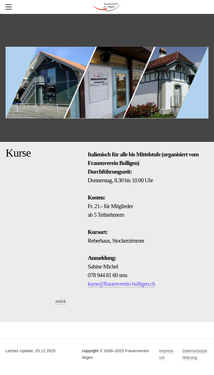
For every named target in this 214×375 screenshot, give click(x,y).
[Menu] (10, 7)
